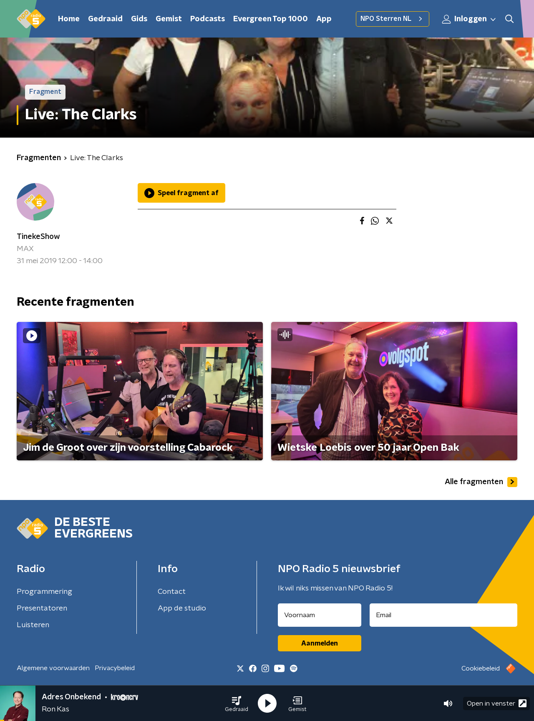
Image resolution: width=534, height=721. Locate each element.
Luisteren (33, 625)
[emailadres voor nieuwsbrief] (444, 615)
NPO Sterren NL (392, 19)
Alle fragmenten (481, 482)
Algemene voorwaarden (53, 668)
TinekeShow (38, 237)
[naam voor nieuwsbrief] (319, 615)
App (324, 19)
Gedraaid (105, 19)
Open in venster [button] (496, 703)
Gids (139, 19)
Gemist (169, 19)
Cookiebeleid (480, 668)
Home (69, 19)
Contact (172, 591)
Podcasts (207, 19)
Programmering (44, 591)
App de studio (182, 608)
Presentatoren (42, 608)
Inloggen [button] (469, 19)
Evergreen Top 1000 (270, 19)
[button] (236, 703)
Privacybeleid (115, 668)
